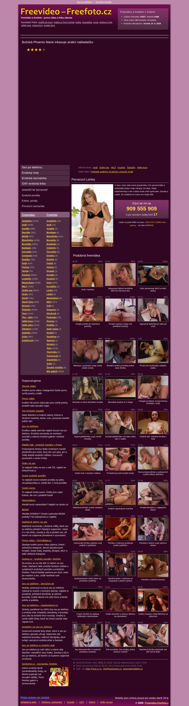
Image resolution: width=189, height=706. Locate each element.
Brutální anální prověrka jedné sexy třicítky (120, 366)
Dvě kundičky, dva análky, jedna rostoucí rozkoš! (120, 650)
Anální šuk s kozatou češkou (88, 473)
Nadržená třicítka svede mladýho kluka (88, 508)
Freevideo (28, 214)
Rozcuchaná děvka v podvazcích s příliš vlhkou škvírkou (153, 473)
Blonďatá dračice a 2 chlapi (120, 402)
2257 (81, 702)
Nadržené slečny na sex (34, 522)
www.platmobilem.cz (133, 669)
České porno (28, 488)
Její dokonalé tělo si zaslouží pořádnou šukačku (88, 650)
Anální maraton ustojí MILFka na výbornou (153, 615)
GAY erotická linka (34, 183)
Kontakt (70, 702)
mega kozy (37, 25)
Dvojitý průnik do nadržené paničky (88, 325)
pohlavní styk (105, 22)
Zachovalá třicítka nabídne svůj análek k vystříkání (88, 544)
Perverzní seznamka (33, 206)
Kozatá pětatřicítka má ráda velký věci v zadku (120, 437)
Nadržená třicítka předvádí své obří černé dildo (153, 650)
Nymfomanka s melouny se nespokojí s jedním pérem (120, 579)
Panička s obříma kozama (153, 579)
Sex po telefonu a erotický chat (38, 645)
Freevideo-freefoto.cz (157, 703)
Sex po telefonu (84, 2)
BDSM (25, 509)
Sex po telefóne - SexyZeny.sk (38, 583)
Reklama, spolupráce (51, 702)
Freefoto (52, 214)
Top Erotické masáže (33, 410)
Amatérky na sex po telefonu (37, 626)
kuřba (78, 22)
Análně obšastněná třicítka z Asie (153, 437)
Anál (95, 167)
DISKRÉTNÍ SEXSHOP (35, 190)
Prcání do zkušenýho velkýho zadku (153, 366)
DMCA (92, 702)
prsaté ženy (49, 25)
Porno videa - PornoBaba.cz (36, 540)
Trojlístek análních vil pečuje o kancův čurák (111, 171)
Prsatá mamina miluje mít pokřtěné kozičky (120, 325)
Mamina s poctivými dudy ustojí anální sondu (88, 366)
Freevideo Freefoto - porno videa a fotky (66, 11)
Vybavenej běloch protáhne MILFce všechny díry (120, 289)
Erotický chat (30, 172)
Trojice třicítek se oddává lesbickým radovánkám (87, 615)
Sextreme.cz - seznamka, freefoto (39, 663)
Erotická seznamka (34, 178)
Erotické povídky (104, 2)
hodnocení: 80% (37, 50)
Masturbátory (28, 500)
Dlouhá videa (29, 386)
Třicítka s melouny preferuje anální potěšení (120, 544)
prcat (95, 22)
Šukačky (131, 167)
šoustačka (87, 22)
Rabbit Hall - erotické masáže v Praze (42, 444)
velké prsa (26, 25)
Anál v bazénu (87, 289)
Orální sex (104, 167)
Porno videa (28, 398)
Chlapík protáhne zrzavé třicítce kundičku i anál (153, 402)
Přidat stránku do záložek (34, 697)
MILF (113, 167)
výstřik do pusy (45, 22)
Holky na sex (29, 463)
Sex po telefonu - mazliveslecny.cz (40, 605)
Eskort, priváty (30, 200)
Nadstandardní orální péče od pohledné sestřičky (87, 579)
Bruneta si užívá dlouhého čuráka (88, 402)
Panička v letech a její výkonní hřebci (153, 544)
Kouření (121, 167)
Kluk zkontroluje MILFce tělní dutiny (153, 289)
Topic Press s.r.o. (93, 669)
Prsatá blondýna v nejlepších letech (153, 508)
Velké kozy (142, 167)
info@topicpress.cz (112, 669)
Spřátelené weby (28, 702)
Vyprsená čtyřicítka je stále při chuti (153, 325)
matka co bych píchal (64, 22)
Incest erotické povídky (34, 475)
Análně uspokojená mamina (120, 508)
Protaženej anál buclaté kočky (120, 473)
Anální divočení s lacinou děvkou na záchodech (120, 615)
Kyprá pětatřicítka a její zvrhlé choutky (87, 437)
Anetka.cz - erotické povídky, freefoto (41, 559)
